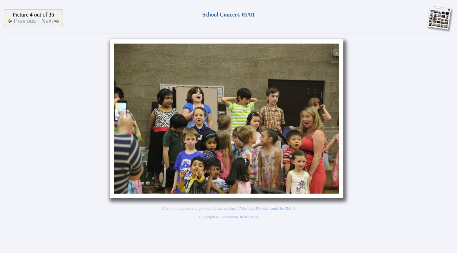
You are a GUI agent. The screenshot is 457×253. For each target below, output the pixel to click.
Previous (21, 21)
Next (50, 21)
